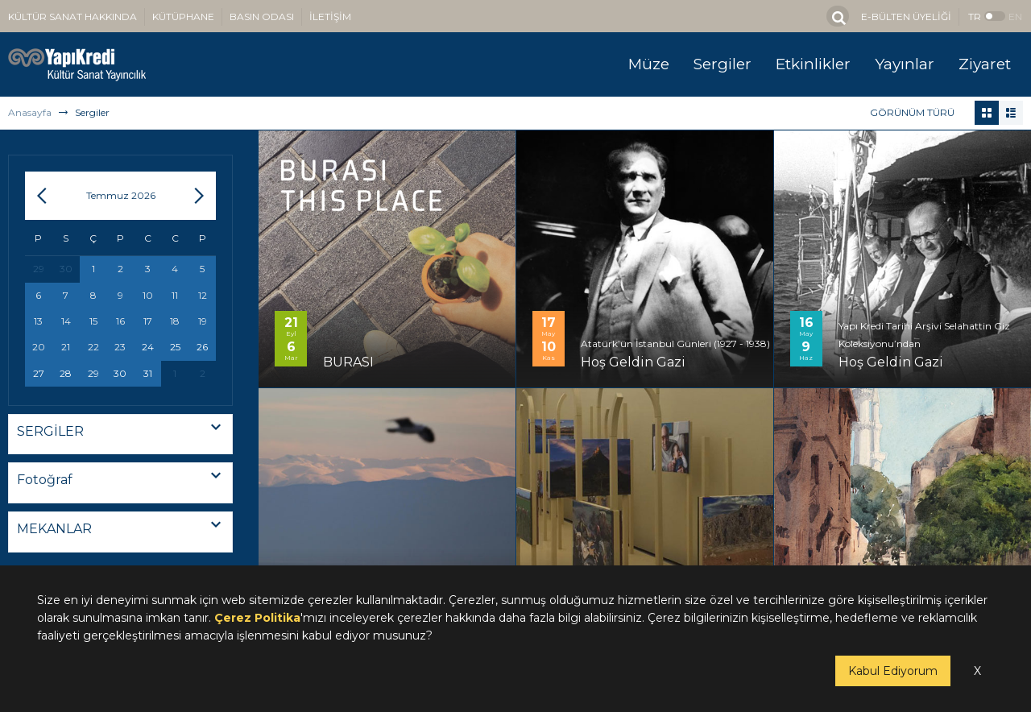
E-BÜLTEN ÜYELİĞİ (906, 16)
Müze (648, 64)
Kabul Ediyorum (893, 671)
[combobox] (120, 434)
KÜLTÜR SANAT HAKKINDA (72, 16)
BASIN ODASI (262, 16)
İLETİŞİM (330, 16)
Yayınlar (904, 64)
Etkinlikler (813, 64)
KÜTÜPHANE (183, 16)
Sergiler (723, 64)
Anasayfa (30, 112)
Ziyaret (985, 64)
